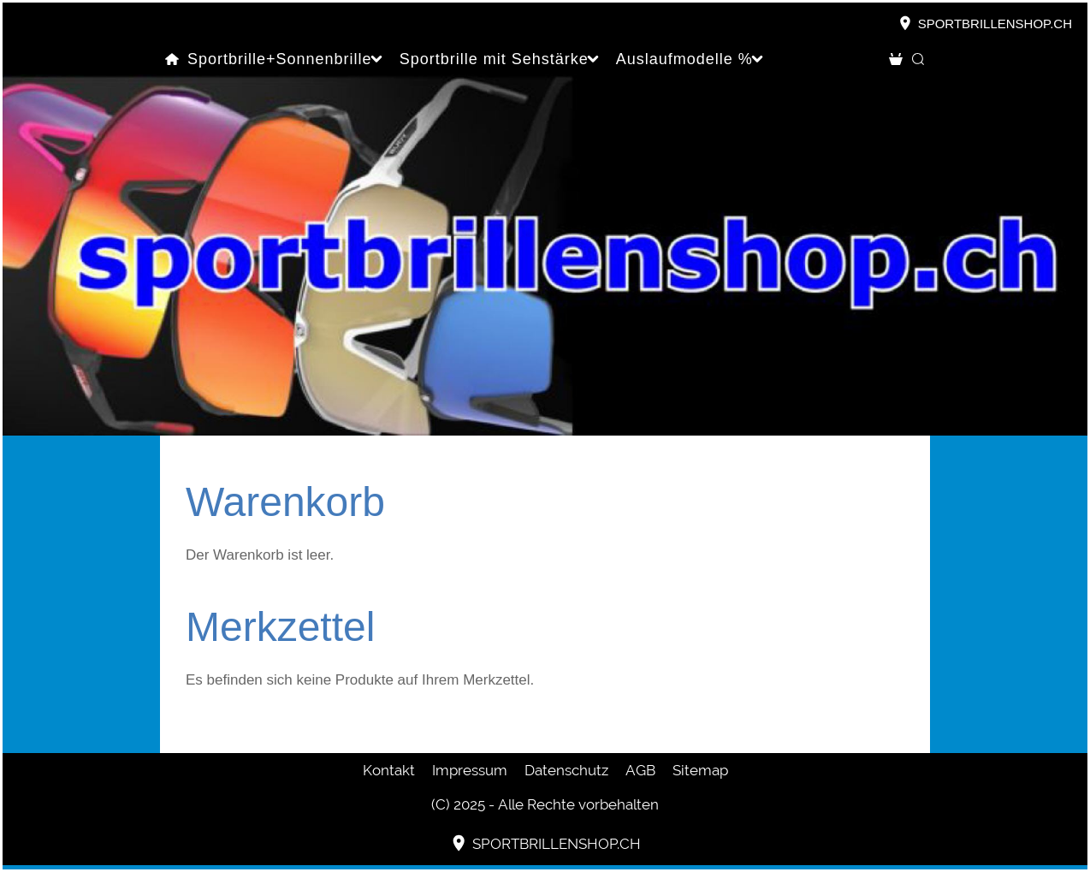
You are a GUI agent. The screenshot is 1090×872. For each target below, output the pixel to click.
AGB (640, 770)
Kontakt (389, 770)
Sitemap (700, 770)
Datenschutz (566, 770)
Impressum (469, 770)
